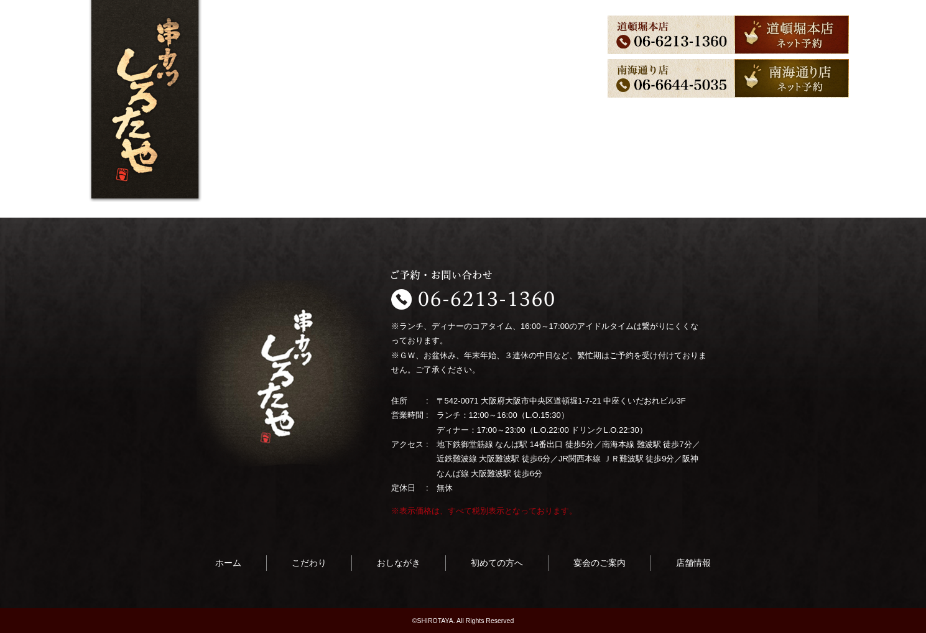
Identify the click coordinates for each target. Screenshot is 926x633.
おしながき (341, 39)
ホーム (236, 39)
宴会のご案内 (476, 39)
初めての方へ (406, 39)
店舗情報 (536, 39)
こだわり (284, 39)
